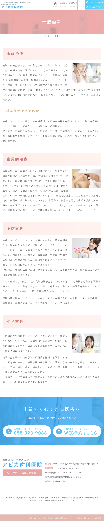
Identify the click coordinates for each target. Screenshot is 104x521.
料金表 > (34, 500)
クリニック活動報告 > (49, 500)
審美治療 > (46, 498)
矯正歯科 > (56, 498)
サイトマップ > (67, 500)
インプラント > (33, 498)
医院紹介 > (20, 498)
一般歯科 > (67, 498)
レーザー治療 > (91, 498)
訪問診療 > (78, 498)
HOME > (10, 498)
